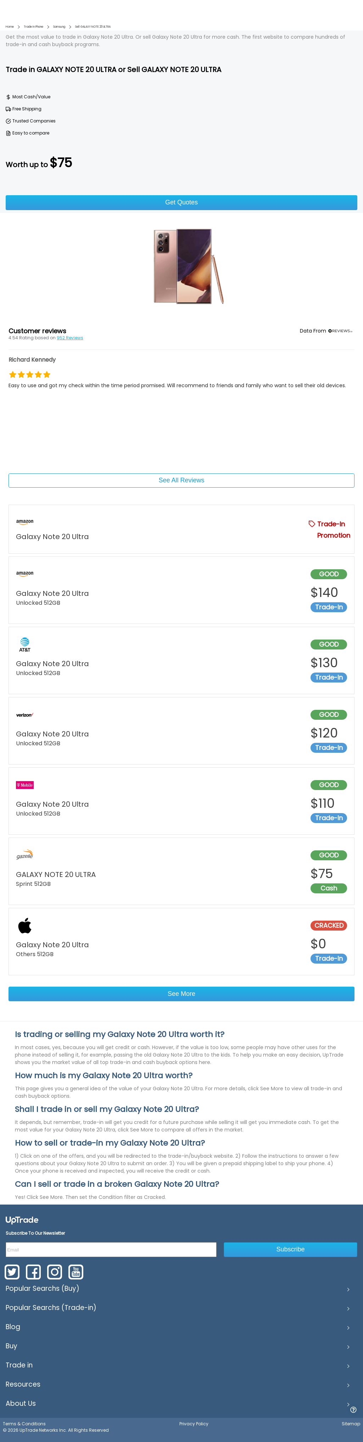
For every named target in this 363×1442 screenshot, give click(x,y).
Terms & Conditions (24, 1424)
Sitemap (351, 1424)
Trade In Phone (33, 27)
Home (10, 27)
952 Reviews (70, 338)
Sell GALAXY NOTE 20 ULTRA (93, 27)
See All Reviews (181, 480)
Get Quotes (181, 202)
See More (181, 993)
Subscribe (291, 1249)
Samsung (59, 27)
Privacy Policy (193, 1424)
